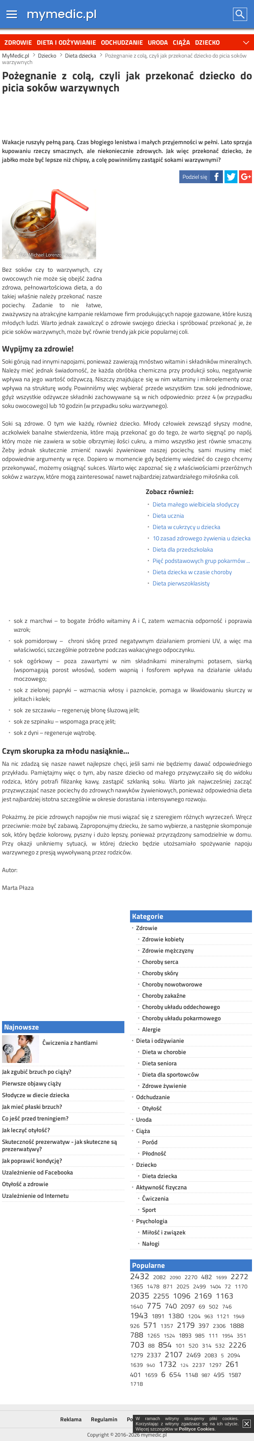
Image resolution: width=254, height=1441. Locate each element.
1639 (136, 1364)
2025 (182, 1286)
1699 (221, 1277)
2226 (237, 1344)
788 (136, 1334)
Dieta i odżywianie (66, 42)
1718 (136, 1383)
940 (151, 1365)
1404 (215, 1286)
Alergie (151, 1029)
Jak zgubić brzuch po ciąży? (36, 1071)
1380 (176, 1316)
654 (175, 1374)
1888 (236, 1325)
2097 (188, 1306)
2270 (191, 1277)
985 (200, 1335)
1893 (184, 1335)
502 (213, 1306)
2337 (154, 1355)
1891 (157, 1316)
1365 (136, 1286)
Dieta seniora (159, 1063)
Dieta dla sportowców (170, 1074)
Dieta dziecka (159, 1176)
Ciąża (181, 42)
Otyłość (152, 1108)
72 (228, 1286)
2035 (139, 1295)
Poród (149, 1142)
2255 (161, 1295)
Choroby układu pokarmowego (181, 1018)
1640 (136, 1306)
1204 (194, 1316)
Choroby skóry (160, 973)
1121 (222, 1316)
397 (203, 1325)
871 (168, 1286)
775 (154, 1305)
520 (193, 1345)
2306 (219, 1325)
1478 (153, 1286)
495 (219, 1374)
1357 (166, 1325)
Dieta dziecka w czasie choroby (192, 572)
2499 (199, 1286)
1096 (182, 1295)
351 (241, 1335)
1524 (169, 1335)
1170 (241, 1286)
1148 (191, 1374)
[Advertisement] (127, 115)
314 (207, 1345)
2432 (139, 1275)
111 (213, 1335)
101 (180, 1345)
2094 (233, 1355)
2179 (186, 1325)
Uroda (158, 42)
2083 (210, 1355)
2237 (198, 1364)
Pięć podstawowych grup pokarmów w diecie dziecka (202, 560)
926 (135, 1325)
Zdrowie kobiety (163, 939)
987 (206, 1375)
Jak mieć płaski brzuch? (32, 1106)
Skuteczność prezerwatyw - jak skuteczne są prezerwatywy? (59, 1145)
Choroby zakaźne (164, 995)
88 (151, 1345)
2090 (175, 1277)
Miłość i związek (163, 1232)
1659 (151, 1375)
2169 (203, 1295)
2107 (174, 1354)
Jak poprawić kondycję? (32, 1160)
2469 (193, 1355)
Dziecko (207, 42)
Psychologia (152, 1221)
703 (137, 1344)
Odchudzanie (122, 42)
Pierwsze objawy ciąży (31, 1083)
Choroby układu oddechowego (181, 1006)
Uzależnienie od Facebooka (37, 1172)
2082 (159, 1277)
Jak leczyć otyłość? (26, 1130)
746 (227, 1306)
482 (206, 1277)
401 (135, 1374)
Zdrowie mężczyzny (167, 950)
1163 (224, 1295)
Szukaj (240, 14)
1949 (238, 1316)
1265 (153, 1335)
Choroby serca (160, 961)
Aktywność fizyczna (161, 1187)
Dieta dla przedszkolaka (183, 549)
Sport (149, 1209)
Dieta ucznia (168, 515)
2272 (239, 1276)
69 (202, 1306)
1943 (139, 1315)
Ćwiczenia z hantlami (70, 1042)
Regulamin (104, 1419)
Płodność (154, 1153)
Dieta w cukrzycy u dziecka (186, 527)
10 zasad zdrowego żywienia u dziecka (202, 538)
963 (208, 1316)
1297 (215, 1364)
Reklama (71, 1419)
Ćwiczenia (155, 1198)
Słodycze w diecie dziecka (35, 1095)
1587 (234, 1374)
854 (165, 1344)
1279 (136, 1355)
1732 (167, 1364)
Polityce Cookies (196, 1429)
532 (220, 1345)
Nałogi (151, 1243)
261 (232, 1364)
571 (150, 1325)
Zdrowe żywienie (164, 1085)
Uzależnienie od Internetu (35, 1195)
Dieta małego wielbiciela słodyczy (196, 504)
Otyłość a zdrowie (25, 1184)
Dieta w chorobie (164, 1051)
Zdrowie (18, 42)
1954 (227, 1335)
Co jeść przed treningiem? (35, 1118)
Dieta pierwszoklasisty (181, 583)
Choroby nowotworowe (172, 984)
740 (171, 1305)
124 (184, 1365)
